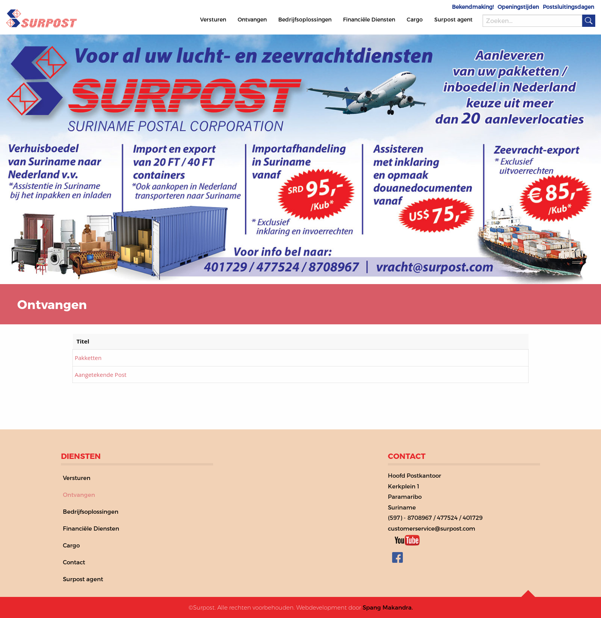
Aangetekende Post (100, 374)
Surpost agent (453, 19)
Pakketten (88, 358)
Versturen (213, 19)
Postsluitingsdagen (568, 7)
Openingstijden (518, 7)
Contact (74, 562)
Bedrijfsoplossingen (305, 19)
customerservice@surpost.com (431, 528)
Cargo (415, 19)
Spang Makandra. (388, 607)
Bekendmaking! (473, 7)
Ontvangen (252, 19)
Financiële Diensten (369, 19)
